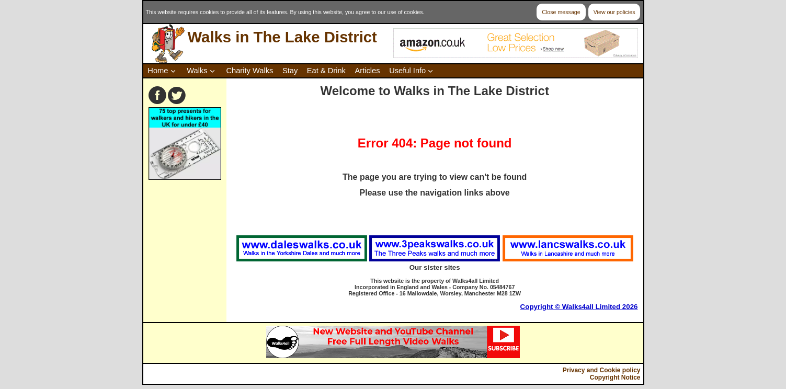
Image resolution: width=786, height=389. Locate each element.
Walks (197, 70)
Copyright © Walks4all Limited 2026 (579, 307)
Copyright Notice (615, 377)
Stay (290, 70)
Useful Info (407, 70)
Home (157, 70)
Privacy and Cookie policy (602, 370)
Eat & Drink (326, 70)
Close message (561, 12)
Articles (367, 70)
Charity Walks (249, 70)
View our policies (614, 12)
